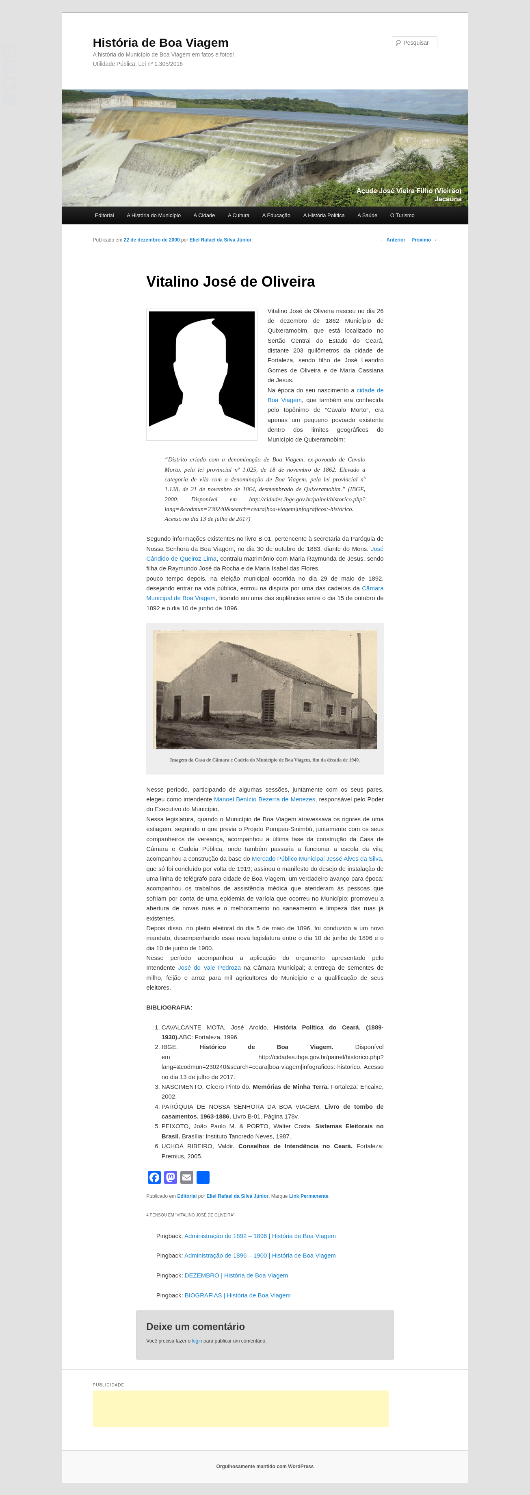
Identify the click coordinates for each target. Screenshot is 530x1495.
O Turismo (402, 215)
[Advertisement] (241, 1409)
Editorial (104, 215)
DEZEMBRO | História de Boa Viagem (236, 1275)
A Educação (276, 215)
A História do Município (154, 215)
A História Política (324, 215)
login (197, 1341)
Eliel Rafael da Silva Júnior (221, 240)
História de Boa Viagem (161, 42)
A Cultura (238, 215)
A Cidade (204, 215)
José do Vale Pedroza (209, 967)
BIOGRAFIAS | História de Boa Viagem (238, 1295)
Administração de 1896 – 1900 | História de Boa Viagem (260, 1255)
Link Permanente (309, 1196)
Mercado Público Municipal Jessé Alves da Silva (317, 858)
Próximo (424, 240)
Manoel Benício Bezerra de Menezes (264, 799)
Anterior (393, 240)
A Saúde (367, 215)
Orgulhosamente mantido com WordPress (265, 1466)
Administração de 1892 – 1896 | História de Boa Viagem (260, 1235)
